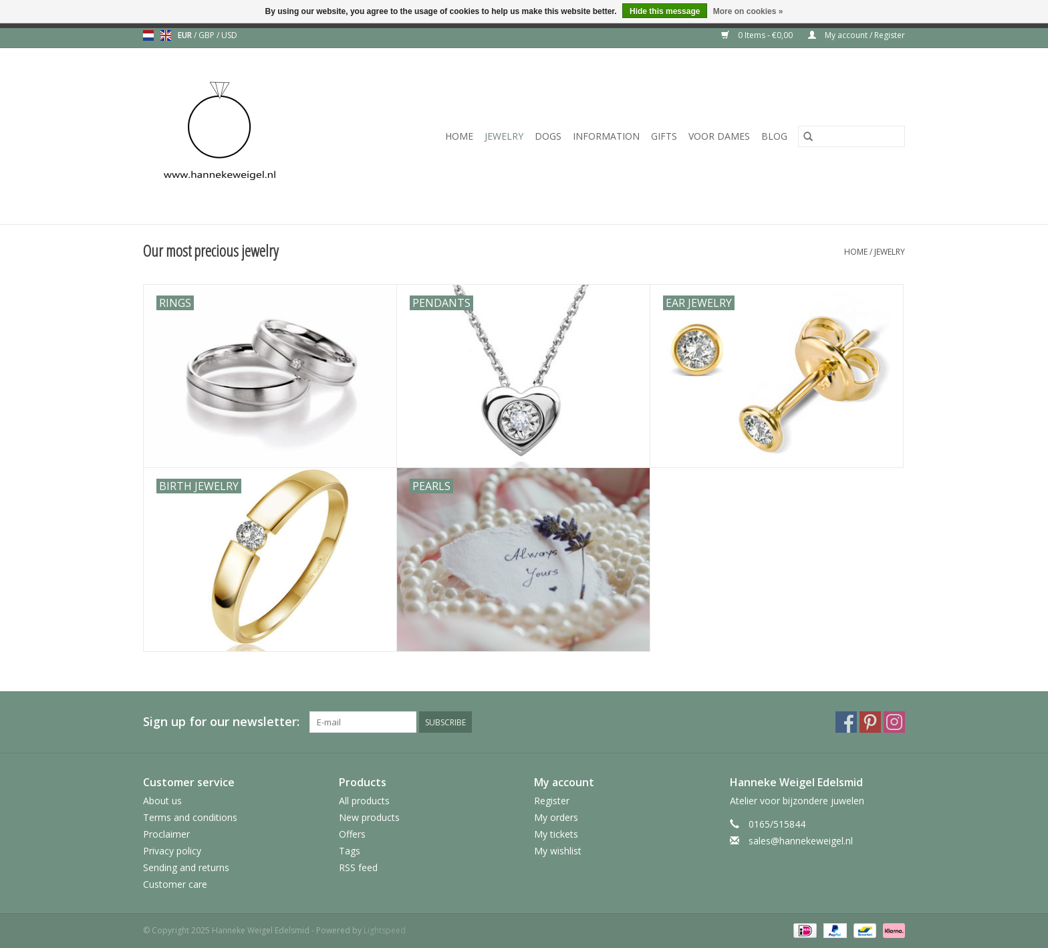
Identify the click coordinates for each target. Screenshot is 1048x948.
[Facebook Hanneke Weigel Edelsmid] (846, 722)
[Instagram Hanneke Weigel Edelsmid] (894, 722)
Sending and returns (186, 867)
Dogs (548, 136)
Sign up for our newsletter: (221, 722)
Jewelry (504, 136)
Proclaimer (166, 834)
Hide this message (665, 11)
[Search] (851, 136)
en (165, 35)
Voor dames (719, 136)
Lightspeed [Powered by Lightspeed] (385, 930)
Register (551, 800)
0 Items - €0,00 (758, 35)
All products (364, 800)
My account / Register (856, 35)
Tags (349, 850)
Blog (774, 136)
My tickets (556, 834)
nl (148, 35)
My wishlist (557, 850)
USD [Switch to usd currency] (229, 35)
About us (162, 800)
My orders (556, 817)
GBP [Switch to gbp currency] (208, 35)
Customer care (175, 884)
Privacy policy (172, 850)
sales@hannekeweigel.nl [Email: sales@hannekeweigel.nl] (801, 840)
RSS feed (358, 867)
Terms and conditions (190, 817)
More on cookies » (748, 11)
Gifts (664, 136)
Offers (352, 834)
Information (606, 136)
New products (369, 817)
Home (459, 136)
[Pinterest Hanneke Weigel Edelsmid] (870, 722)
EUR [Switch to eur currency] (186, 35)
